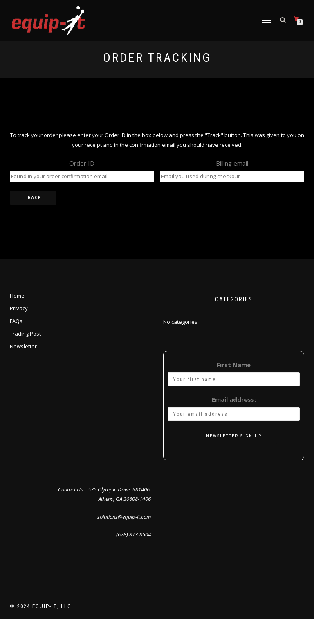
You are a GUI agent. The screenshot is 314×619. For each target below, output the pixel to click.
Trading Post (25, 333)
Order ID (81, 163)
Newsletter (23, 346)
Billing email (232, 163)
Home (17, 295)
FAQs (16, 321)
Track (33, 197)
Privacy (19, 308)
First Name (234, 365)
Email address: (234, 399)
